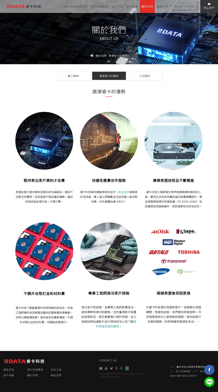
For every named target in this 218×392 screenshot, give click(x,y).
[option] (109, 32)
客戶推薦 (132, 6)
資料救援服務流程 (75, 6)
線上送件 (209, 6)
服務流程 (8, 369)
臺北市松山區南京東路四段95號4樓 (192, 367)
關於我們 (147, 6)
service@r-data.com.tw (183, 375)
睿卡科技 (24, 6)
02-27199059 (184, 6)
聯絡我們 (162, 6)
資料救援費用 (99, 6)
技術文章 (117, 6)
